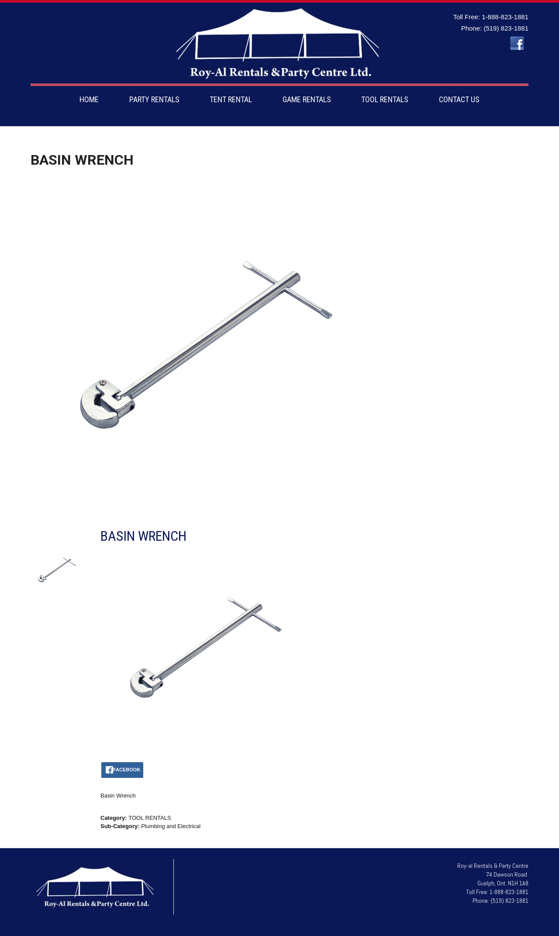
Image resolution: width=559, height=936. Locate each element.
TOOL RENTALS (384, 99)
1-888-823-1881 (505, 17)
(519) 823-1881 (505, 28)
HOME (89, 99)
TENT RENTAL (231, 99)
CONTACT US (459, 99)
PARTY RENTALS (154, 99)
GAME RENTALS (307, 99)
